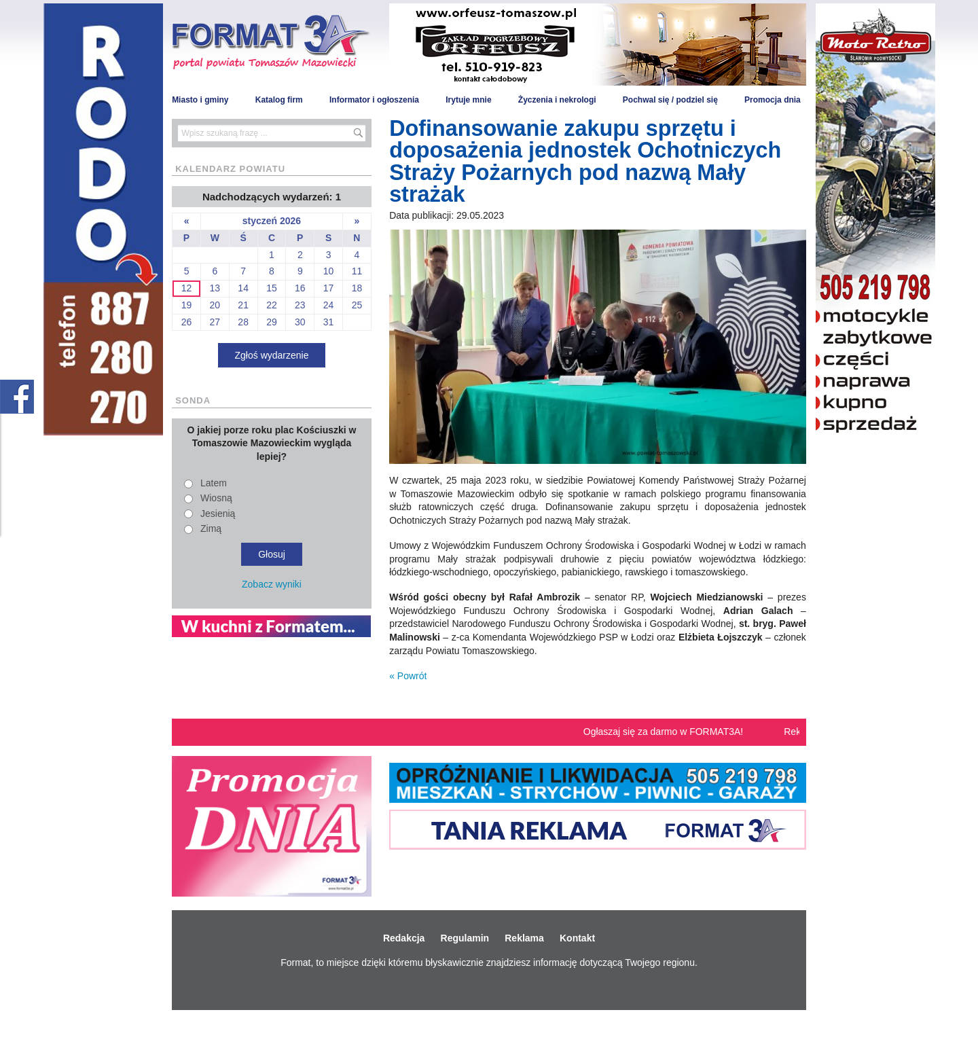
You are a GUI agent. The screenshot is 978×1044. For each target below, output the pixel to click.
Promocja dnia (772, 100)
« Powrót (408, 675)
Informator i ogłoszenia (374, 100)
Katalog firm (279, 100)
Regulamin (465, 938)
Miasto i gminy (200, 100)
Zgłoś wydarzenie (272, 355)
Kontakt (577, 938)
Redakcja (403, 938)
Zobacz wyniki (272, 584)
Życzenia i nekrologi (557, 100)
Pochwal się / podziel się (670, 100)
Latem (213, 483)
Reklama (524, 938)
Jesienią (217, 513)
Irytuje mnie (468, 100)
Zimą (210, 528)
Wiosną (216, 497)
